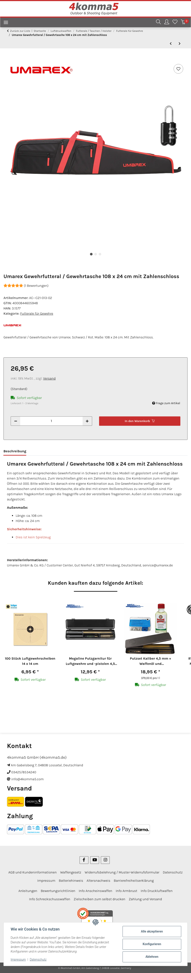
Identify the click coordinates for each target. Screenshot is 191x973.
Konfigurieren (152, 944)
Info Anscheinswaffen (95, 891)
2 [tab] (95, 254)
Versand (49, 378)
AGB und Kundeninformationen (32, 872)
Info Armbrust (126, 891)
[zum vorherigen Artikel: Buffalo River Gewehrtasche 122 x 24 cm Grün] (170, 43)
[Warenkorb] (183, 22)
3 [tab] (100, 254)
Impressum (18, 959)
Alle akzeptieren (152, 931)
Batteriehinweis (71, 880)
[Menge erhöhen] (87, 421)
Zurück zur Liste (20, 30)
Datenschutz (38, 959)
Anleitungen (27, 891)
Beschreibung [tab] (14, 451)
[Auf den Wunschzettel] (178, 69)
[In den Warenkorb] (6, 58)
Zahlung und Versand (145, 899)
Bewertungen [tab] (44, 451)
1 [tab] (91, 254)
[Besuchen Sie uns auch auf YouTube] (94, 860)
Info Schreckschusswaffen (49, 899)
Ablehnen (151, 956)
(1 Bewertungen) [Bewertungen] (25, 286)
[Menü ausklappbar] (4, 23)
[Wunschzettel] (175, 22)
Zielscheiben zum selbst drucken (99, 899)
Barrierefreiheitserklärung (134, 880)
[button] (158, 22)
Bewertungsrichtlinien (58, 891)
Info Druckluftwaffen (157, 891)
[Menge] (51, 421)
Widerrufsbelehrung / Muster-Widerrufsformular (122, 872)
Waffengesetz (70, 872)
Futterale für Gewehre (36, 313)
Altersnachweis (98, 880)
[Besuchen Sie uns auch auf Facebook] (84, 860)
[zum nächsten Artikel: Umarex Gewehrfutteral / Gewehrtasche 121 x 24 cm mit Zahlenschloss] (179, 43)
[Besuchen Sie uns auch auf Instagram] (105, 860)
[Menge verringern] (15, 421)
